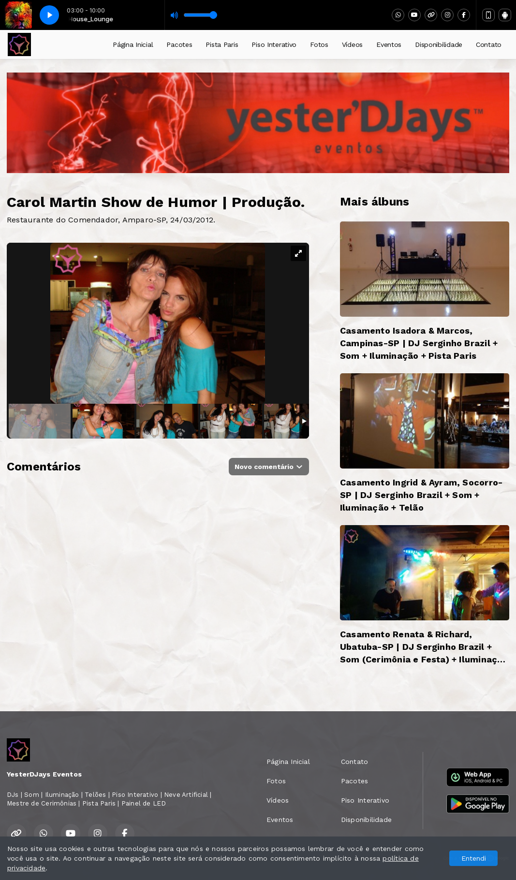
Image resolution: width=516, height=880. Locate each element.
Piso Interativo (273, 44)
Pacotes (179, 44)
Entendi (473, 858)
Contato (488, 44)
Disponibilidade (438, 44)
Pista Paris (222, 44)
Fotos (319, 44)
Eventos (388, 44)
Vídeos (352, 44)
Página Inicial (133, 44)
